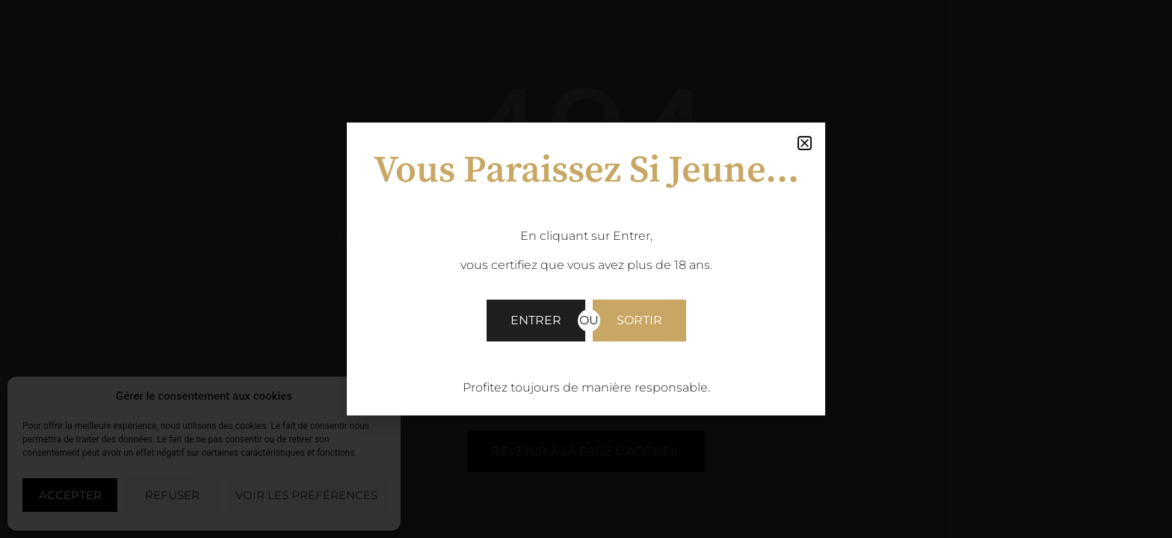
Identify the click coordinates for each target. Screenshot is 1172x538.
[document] (586, 269)
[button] (804, 143)
